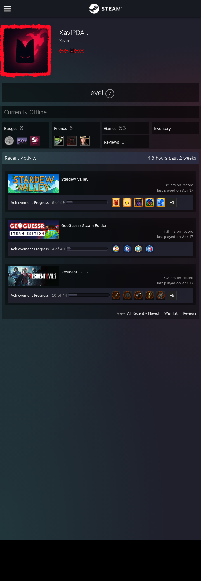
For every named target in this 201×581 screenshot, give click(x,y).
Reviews (189, 313)
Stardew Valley (74, 179)
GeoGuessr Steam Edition (84, 225)
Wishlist (171, 313)
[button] (100, 92)
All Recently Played (143, 313)
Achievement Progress (30, 202)
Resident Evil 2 (74, 272)
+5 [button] (172, 295)
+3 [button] (172, 202)
